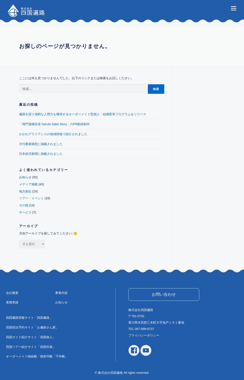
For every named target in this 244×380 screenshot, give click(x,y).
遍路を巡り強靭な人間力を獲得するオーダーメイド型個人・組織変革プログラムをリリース (82, 114)
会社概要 (12, 293)
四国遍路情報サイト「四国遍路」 (29, 317)
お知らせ (25, 177)
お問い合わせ (164, 294)
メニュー (233, 8)
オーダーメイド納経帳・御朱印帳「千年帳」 (37, 356)
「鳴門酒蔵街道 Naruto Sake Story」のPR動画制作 (54, 124)
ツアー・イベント (31, 198)
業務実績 (12, 302)
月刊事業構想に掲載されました (40, 144)
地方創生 (25, 191)
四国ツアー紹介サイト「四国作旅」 (31, 347)
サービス (25, 212)
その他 (23, 205)
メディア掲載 (28, 184)
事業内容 (61, 293)
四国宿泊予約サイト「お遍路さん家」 (32, 327)
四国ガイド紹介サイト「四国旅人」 (31, 337)
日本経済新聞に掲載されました (40, 153)
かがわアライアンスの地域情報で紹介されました (53, 134)
